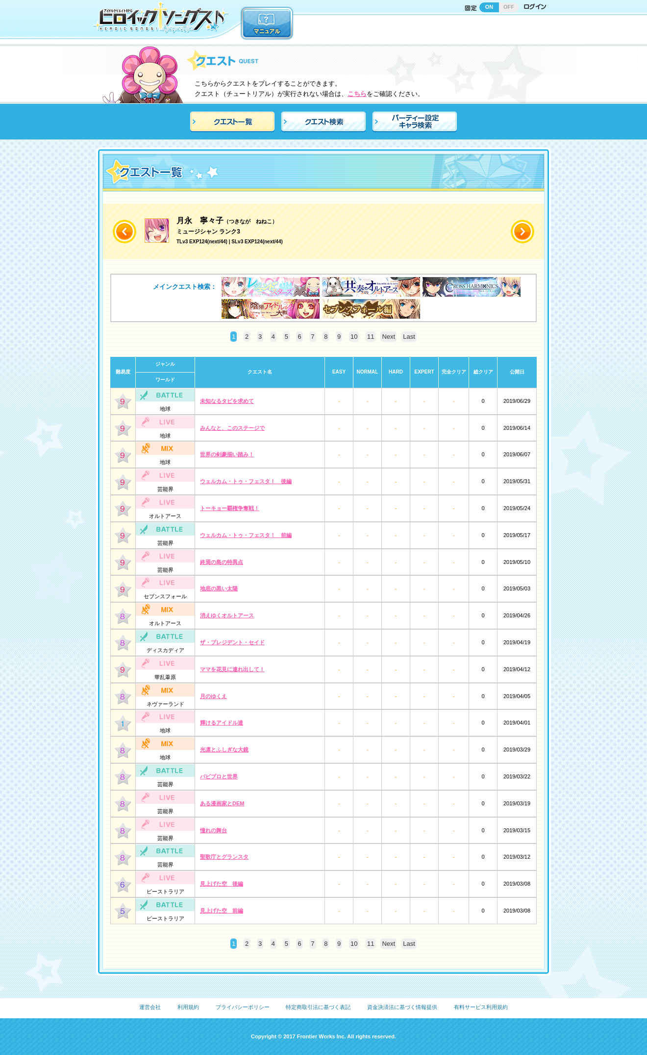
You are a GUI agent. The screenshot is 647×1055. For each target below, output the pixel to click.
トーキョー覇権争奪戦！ (229, 508)
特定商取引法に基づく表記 (318, 1007)
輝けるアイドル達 (221, 723)
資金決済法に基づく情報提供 (402, 1007)
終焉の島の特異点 (221, 562)
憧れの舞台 (213, 830)
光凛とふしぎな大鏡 (224, 749)
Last (409, 336)
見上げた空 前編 (221, 911)
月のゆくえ (213, 696)
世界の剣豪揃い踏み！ (227, 454)
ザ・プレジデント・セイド (232, 642)
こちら (357, 93)
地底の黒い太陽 (219, 588)
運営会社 (150, 1007)
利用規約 (188, 1007)
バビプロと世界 (219, 776)
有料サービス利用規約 (481, 1007)
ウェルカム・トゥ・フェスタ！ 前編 (246, 535)
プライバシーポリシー (243, 1007)
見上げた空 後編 (221, 884)
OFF (508, 7)
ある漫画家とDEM (222, 803)
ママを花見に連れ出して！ (232, 669)
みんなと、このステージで (232, 428)
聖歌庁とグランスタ (224, 857)
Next (388, 336)
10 (353, 336)
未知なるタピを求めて (227, 401)
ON (489, 7)
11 (370, 336)
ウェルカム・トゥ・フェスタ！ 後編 (246, 481)
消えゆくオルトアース (227, 615)
